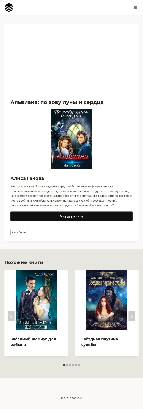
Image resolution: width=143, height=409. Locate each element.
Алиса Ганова (19, 232)
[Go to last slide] (11, 316)
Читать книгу (71, 216)
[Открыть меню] (135, 7)
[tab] (64, 365)
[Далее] (131, 316)
